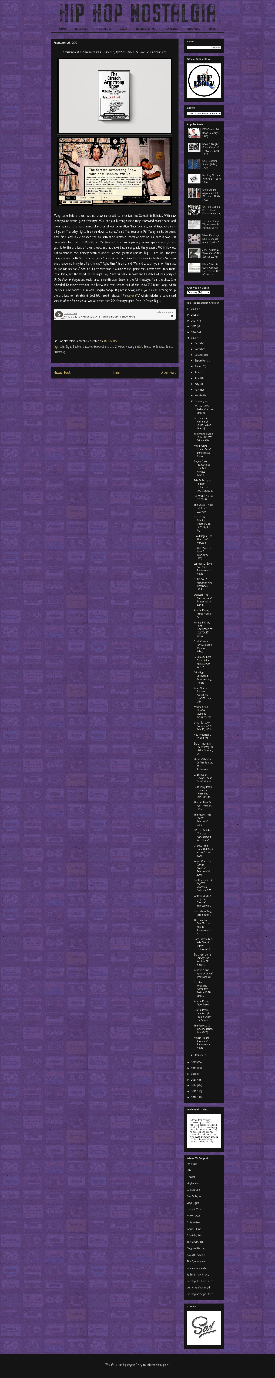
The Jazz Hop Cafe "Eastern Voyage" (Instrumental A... (202, 927)
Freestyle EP (130, 296)
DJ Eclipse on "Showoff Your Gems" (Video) (203, 778)
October (199, 355)
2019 (194, 1068)
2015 (194, 1091)
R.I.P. (139, 347)
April (197, 389)
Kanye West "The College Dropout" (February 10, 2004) (202, 868)
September (201, 360)
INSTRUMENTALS (145, 29)
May (197, 384)
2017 (194, 1080)
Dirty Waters (193, 1222)
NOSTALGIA (104, 29)
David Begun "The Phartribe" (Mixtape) (203, 539)
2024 (194, 320)
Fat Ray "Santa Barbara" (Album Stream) (203, 409)
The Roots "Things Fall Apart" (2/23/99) (203, 508)
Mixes (121, 347)
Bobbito (77, 347)
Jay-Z (113, 347)
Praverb (191, 1177)
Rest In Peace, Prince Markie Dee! (202, 614)
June (197, 378)
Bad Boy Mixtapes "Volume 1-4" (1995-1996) (212, 179)
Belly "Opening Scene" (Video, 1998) (209, 164)
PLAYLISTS (171, 29)
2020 (194, 1062)
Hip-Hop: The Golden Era (200, 1281)
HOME (63, 29)
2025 (194, 314)
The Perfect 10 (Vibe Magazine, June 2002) (203, 1029)
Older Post (168, 373)
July (197, 372)
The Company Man (196, 1261)
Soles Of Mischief (196, 1255)
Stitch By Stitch (195, 1235)
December (200, 343)
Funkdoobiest (101, 347)
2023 (194, 326)
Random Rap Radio (197, 1268)
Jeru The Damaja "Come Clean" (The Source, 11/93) (211, 253)
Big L (69, 347)
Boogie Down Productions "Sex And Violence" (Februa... (202, 468)
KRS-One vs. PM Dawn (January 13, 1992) (211, 133)
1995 (62, 347)
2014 (194, 1097)
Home (115, 373)
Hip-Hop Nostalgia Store (200, 1294)
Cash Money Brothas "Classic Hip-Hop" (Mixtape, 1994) (203, 695)
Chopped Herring (196, 1248)
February (200, 401)
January (199, 1055)
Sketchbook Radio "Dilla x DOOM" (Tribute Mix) (203, 437)
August (199, 366)
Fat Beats (192, 1164)
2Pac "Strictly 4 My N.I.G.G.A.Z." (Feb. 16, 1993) (203, 726)
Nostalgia (131, 347)
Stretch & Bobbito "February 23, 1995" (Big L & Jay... (202, 524)
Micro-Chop (193, 1216)
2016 (194, 1085)
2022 (194, 332)
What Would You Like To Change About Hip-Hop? (210, 239)
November (200, 349)
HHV (189, 1170)
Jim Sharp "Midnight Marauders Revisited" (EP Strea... (202, 989)
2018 (194, 1074)
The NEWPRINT (195, 1242)
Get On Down (194, 1196)
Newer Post (62, 373)
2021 (194, 338)
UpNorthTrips (194, 1209)
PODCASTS (193, 29)
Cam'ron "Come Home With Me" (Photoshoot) (203, 973)
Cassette (88, 347)
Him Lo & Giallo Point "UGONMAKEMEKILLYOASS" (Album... (203, 629)
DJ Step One (193, 1190)
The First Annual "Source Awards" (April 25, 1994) (211, 225)
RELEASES (81, 29)
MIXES (123, 29)
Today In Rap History (198, 1274)
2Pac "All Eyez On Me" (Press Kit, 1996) (203, 806)
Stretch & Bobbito (154, 347)
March (198, 395)
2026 (194, 309)
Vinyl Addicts (193, 1183)
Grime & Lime (194, 1229)
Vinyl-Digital (193, 1203)
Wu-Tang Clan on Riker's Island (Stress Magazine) (211, 210)
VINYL (212, 29)
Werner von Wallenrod (198, 1287)
